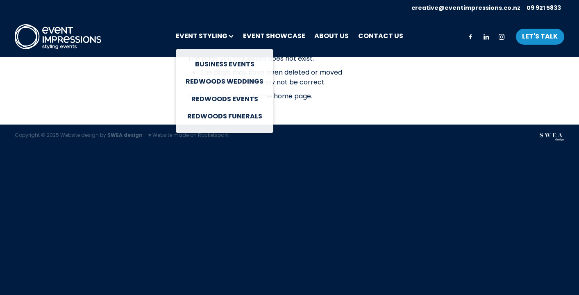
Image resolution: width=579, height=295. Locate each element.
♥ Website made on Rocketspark (188, 136)
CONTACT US (380, 36)
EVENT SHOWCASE (274, 36)
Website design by (101, 136)
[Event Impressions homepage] (70, 36)
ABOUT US (331, 36)
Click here (204, 96)
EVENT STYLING (205, 36)
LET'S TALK (540, 37)
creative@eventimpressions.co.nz (465, 8)
